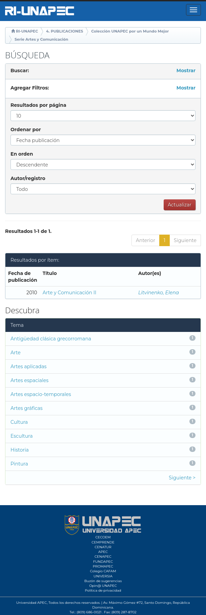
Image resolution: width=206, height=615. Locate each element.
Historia (20, 450)
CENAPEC (103, 556)
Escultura (22, 436)
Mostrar (186, 70)
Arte (16, 353)
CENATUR (103, 547)
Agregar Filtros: (30, 88)
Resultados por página (38, 105)
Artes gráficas (27, 408)
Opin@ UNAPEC (103, 585)
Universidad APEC (31, 602)
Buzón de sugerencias (103, 581)
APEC (103, 552)
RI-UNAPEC (27, 31)
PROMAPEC (103, 566)
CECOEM (102, 537)
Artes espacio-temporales (41, 394)
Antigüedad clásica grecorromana (51, 339)
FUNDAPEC (103, 561)
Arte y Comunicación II (70, 293)
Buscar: (20, 70)
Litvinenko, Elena (158, 293)
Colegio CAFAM (103, 571)
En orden (22, 154)
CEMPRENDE (102, 542)
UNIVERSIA (103, 576)
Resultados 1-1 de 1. (28, 231)
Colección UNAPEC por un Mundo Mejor (130, 31)
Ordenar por (26, 129)
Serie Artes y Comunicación (41, 39)
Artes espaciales (29, 380)
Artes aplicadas (28, 366)
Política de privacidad (103, 590)
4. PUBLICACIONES (64, 31)
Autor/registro (28, 178)
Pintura (19, 464)
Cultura (19, 422)
